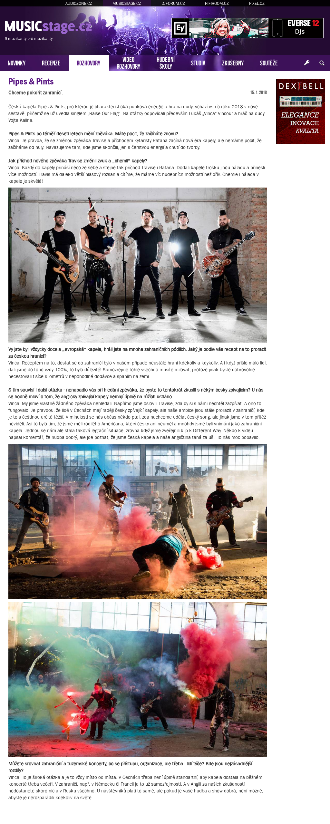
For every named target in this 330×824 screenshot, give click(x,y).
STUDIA (198, 62)
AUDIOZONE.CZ (78, 3)
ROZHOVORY (88, 62)
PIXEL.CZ (257, 3)
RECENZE (51, 62)
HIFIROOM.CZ (217, 3)
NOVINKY (16, 62)
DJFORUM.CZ (173, 3)
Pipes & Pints (30, 81)
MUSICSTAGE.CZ (126, 3)
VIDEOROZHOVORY (128, 62)
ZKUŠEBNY (233, 62)
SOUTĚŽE (269, 62)
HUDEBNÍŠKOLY (166, 62)
